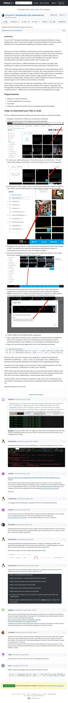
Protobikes (11, 632)
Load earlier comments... (36, 394)
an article (31, 40)
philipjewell (9, 15)
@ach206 (10, 430)
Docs (40, 694)
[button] (54, 22)
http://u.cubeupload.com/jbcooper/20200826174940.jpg (24, 620)
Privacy (18, 694)
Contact (44, 694)
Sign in (54, 3)
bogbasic (11, 610)
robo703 (10, 473)
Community (34, 694)
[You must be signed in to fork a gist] (63, 15)
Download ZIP (61, 22)
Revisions (14, 22)
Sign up (61, 3)
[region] (34, 211)
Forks (36, 22)
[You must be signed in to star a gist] (54, 15)
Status (28, 694)
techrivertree (12, 441)
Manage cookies (52, 694)
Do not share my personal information (34, 695)
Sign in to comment (58, 686)
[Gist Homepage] (9, 3)
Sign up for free (9, 686)
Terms (13, 694)
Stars (26, 22)
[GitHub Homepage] (29, 698)
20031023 (11, 399)
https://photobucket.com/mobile (49, 488)
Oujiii (9, 654)
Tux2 (9, 666)
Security (24, 694)
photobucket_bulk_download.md (30, 15)
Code (4, 22)
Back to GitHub (44, 3)
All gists (36, 3)
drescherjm (11, 524)
